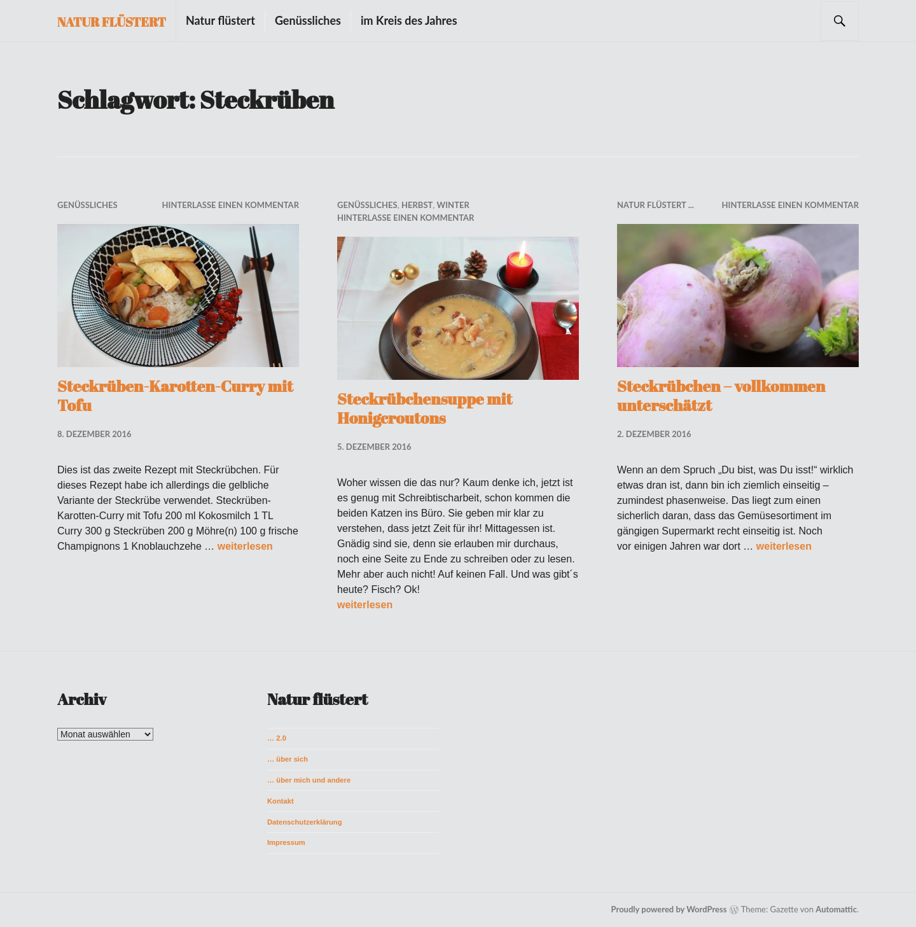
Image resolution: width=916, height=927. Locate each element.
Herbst (417, 205)
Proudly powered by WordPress (669, 909)
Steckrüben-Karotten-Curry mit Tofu (175, 395)
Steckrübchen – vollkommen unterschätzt (721, 395)
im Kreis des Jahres (409, 20)
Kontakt (280, 801)
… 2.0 (276, 738)
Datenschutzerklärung (304, 822)
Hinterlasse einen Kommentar (230, 205)
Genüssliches (308, 20)
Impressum (286, 842)
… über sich (287, 759)
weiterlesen (245, 546)
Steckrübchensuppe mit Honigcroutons (424, 408)
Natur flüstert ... (655, 205)
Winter (453, 205)
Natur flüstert (111, 22)
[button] (178, 295)
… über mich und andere (308, 780)
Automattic (836, 909)
